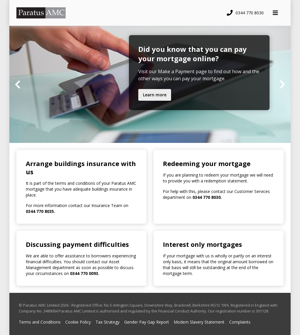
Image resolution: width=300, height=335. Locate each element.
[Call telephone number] (244, 13)
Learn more (154, 95)
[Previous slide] (17, 84)
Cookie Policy (78, 322)
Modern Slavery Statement (199, 322)
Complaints (239, 322)
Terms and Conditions (40, 322)
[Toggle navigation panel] (275, 13)
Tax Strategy (108, 322)
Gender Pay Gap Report (146, 322)
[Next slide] (282, 84)
